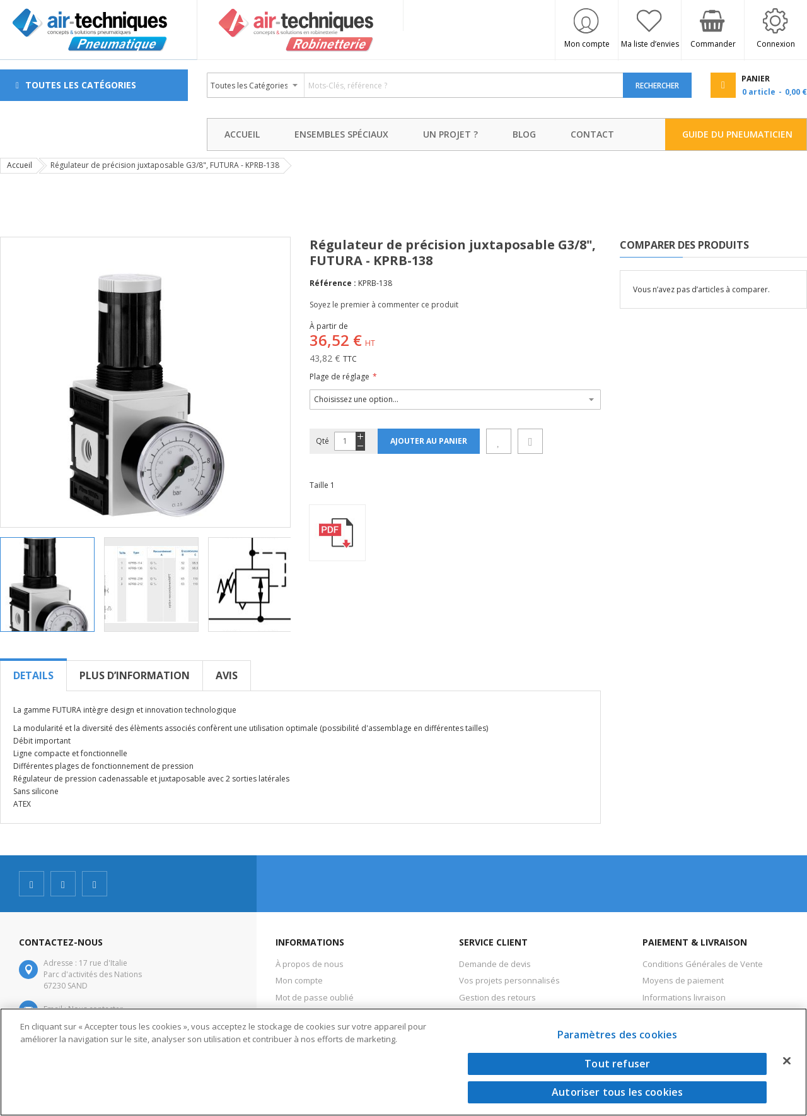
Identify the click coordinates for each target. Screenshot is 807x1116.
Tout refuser (617, 1064)
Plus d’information (134, 675)
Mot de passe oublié (315, 997)
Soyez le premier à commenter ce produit (384, 304)
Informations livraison (684, 997)
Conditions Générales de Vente (702, 964)
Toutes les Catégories (80, 85)
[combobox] (415, 85)
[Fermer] (787, 1060)
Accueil (19, 165)
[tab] (33, 675)
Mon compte (587, 44)
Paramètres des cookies (617, 1035)
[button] (156, 584)
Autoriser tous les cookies (617, 1092)
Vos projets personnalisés (509, 980)
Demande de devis (495, 964)
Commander (713, 44)
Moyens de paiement (683, 980)
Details (33, 675)
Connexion (776, 44)
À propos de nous (310, 964)
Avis (227, 675)
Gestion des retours (497, 997)
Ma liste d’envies (650, 44)
